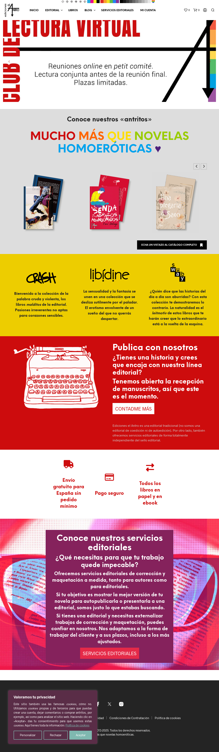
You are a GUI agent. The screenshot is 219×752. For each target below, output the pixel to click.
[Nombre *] (109, 364)
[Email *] (109, 376)
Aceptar (81, 735)
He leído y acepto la (109, 406)
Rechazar (55, 735)
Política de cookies (77, 725)
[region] (52, 717)
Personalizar (27, 735)
